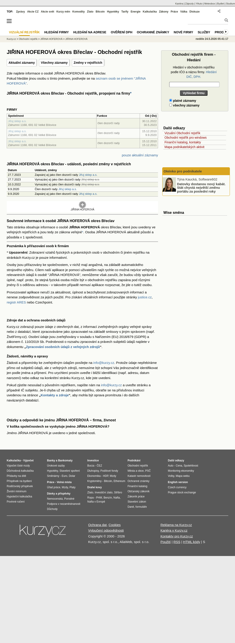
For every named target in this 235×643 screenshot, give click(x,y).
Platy (73, 487)
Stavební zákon (137, 501)
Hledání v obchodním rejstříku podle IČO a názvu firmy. (194, 72)
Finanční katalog (137, 486)
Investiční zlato (103, 492)
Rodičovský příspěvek (20, 486)
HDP (105, 475)
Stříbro (118, 492)
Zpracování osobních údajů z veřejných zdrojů (63, 347)
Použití (165, 542)
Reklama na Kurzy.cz (176, 525)
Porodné (69, 498)
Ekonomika (93, 475)
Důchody (52, 509)
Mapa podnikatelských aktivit (184, 147)
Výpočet (28, 460)
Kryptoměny (94, 481)
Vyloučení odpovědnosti (106, 530)
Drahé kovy (94, 487)
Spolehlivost (191, 465)
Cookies (115, 525)
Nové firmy (183, 32)
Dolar (72, 475)
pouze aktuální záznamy (140, 155)
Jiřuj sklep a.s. (17, 121)
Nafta (116, 497)
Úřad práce (53, 487)
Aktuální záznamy (22, 62)
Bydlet (220, 3)
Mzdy (65, 487)
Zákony (163, 11)
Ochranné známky (153, 32)
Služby (204, 32)
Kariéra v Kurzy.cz (174, 530)
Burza (90, 465)
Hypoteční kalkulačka (19, 496)
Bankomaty (65, 460)
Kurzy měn (63, 11)
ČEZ (99, 465)
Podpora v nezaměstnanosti (63, 503)
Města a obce (136, 470)
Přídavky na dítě (16, 475)
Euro (64, 475)
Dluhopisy (93, 470)
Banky (51, 460)
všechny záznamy (184, 105)
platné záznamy (182, 100)
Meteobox (209, 3)
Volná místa (64, 482)
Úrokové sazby (56, 465)
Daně (131, 506)
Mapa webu (183, 475)
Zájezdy (189, 3)
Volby (171, 475)
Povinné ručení (16, 501)
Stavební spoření (70, 470)
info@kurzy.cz (103, 363)
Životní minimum (16, 491)
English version (178, 482)
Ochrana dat (97, 525)
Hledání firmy (56, 32)
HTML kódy (191, 542)
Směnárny (53, 475)
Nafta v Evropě (96, 501)
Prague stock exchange (182, 492)
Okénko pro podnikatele (183, 171)
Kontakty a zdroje (55, 395)
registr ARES (16, 302)
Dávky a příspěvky (58, 493)
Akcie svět (47, 11)
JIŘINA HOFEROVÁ (51, 39)
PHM (99, 497)
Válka (183, 11)
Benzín (108, 497)
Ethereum (119, 481)
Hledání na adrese (89, 32)
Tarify (124, 11)
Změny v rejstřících (88, 62)
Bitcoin (100, 11)
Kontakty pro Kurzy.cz (176, 536)
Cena (179, 465)
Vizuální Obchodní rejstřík (182, 133)
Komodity (78, 11)
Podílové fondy (109, 470)
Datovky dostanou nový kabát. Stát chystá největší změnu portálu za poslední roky (201, 187)
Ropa (90, 497)
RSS (176, 542)
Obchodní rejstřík (28, 39)
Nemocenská (55, 498)
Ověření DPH (121, 32)
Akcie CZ (32, 11)
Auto (170, 465)
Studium (230, 3)
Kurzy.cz (11, 39)
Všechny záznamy (54, 62)
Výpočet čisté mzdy (18, 465)
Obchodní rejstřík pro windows (185, 137)
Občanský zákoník (139, 491)
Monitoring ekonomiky (181, 470)
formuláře (141, 506)
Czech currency (177, 487)
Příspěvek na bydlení (19, 481)
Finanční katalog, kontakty (182, 142)
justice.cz (145, 297)
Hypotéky (113, 11)
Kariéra (179, 3)
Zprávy (20, 11)
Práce (174, 11)
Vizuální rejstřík (24, 32)
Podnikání (134, 460)
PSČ (148, 470)
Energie (136, 11)
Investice (93, 460)
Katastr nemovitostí (139, 475)
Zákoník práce (136, 496)
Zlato (90, 11)
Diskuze (195, 11)
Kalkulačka (150, 11)
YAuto (199, 3)
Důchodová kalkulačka (20, 470)
